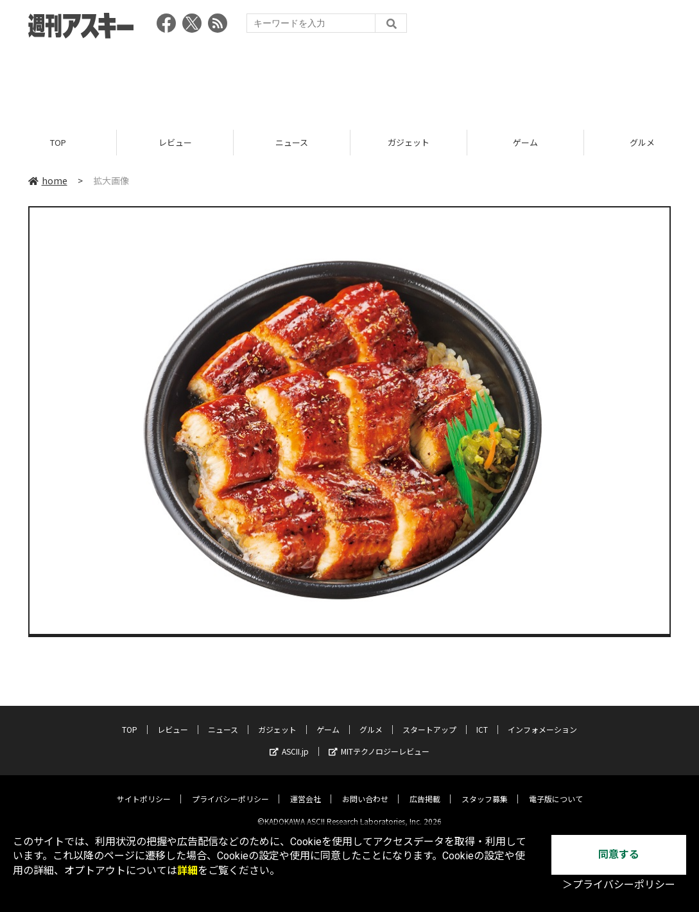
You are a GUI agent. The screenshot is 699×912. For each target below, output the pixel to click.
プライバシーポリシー (230, 788)
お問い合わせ (365, 788)
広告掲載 (425, 788)
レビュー (175, 143)
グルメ (371, 719)
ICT (482, 719)
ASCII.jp (289, 740)
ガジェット (408, 143)
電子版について (556, 788)
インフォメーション (542, 719)
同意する (618, 854)
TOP (58, 143)
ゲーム (525, 143)
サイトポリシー (144, 788)
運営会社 (305, 788)
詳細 (187, 870)
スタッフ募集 (485, 788)
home (47, 181)
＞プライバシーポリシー (618, 885)
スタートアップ (429, 719)
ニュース (291, 143)
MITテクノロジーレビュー (379, 740)
